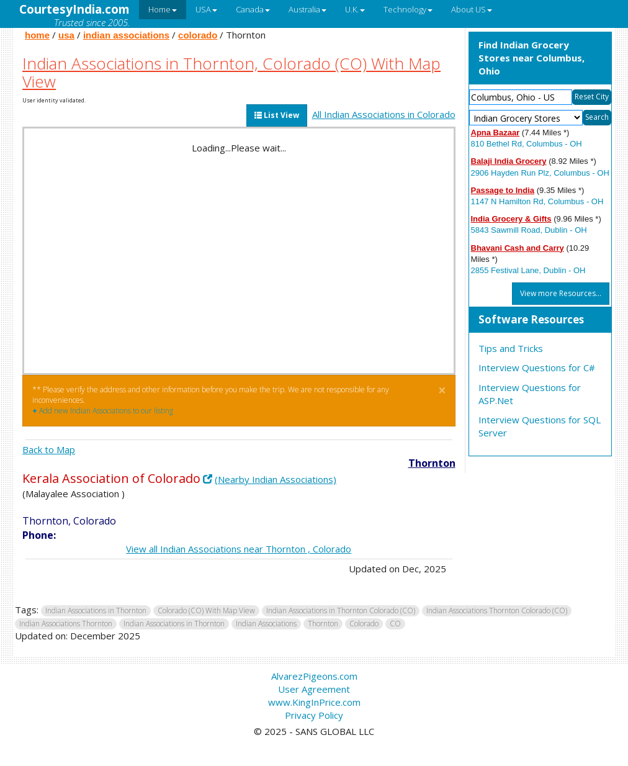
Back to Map (48, 449)
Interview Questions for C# (536, 367)
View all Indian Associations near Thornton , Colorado (238, 549)
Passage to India (503, 190)
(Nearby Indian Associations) (275, 479)
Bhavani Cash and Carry (517, 248)
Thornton (431, 463)
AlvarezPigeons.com (314, 676)
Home (162, 9)
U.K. (355, 9)
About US (471, 9)
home (37, 35)
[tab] (540, 320)
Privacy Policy (314, 715)
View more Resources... (560, 293)
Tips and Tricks (510, 348)
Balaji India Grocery (509, 161)
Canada (253, 9)
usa (66, 35)
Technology (408, 9)
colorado (197, 35)
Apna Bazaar (495, 132)
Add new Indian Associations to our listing (102, 410)
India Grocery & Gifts (511, 218)
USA (206, 9)
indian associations (126, 35)
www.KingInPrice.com (314, 702)
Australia (307, 9)
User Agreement (314, 689)
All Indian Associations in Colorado (383, 114)
